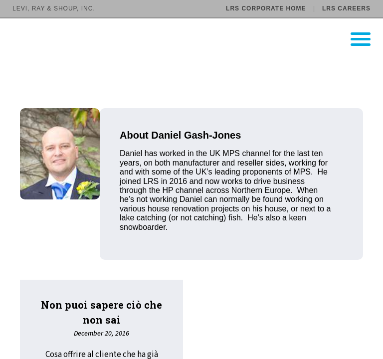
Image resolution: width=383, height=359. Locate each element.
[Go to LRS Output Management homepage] (197, 39)
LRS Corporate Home (266, 8)
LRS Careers (346, 8)
